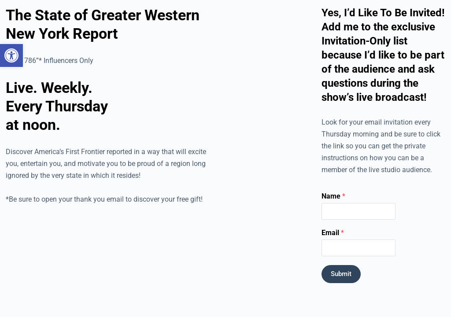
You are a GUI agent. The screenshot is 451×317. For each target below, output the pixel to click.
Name (333, 196)
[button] (11, 55)
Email (333, 233)
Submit (341, 274)
